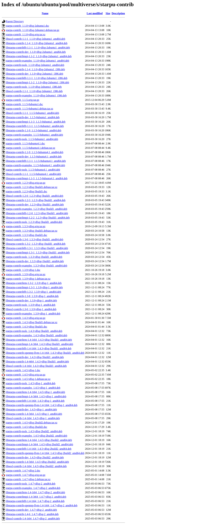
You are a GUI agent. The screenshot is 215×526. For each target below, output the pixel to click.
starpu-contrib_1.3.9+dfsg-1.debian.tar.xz (28, 278)
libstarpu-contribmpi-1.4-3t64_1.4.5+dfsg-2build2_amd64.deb (39, 444)
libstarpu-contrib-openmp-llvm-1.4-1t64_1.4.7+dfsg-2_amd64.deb (41, 505)
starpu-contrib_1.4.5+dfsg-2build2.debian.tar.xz (31, 422)
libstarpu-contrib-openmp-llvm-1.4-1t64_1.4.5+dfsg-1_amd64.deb (41, 405)
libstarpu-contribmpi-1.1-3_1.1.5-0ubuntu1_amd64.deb (36, 121)
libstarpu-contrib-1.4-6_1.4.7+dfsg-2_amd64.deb (32, 514)
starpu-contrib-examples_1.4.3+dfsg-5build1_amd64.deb (36, 335)
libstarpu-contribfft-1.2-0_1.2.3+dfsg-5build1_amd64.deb (37, 213)
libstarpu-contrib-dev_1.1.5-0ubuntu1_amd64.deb (33, 117)
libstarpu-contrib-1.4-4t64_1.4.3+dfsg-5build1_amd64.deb (37, 361)
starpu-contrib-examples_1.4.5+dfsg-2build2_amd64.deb (36, 435)
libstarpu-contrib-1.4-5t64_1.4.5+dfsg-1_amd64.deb (34, 413)
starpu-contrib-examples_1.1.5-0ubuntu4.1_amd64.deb (35, 165)
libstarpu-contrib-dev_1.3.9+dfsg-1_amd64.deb (31, 300)
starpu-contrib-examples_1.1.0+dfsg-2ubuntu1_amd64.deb (37, 60)
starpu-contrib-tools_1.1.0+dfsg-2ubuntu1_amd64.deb (35, 65)
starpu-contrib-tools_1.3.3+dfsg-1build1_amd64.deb (34, 256)
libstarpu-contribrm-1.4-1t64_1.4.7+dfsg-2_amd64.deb (35, 492)
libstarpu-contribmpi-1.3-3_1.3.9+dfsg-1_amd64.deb (34, 287)
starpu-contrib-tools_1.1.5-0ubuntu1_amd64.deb (32, 139)
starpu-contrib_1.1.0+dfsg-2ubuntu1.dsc (27, 25)
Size (108, 13)
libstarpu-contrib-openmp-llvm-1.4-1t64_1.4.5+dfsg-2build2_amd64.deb (45, 453)
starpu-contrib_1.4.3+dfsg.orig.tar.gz (25, 318)
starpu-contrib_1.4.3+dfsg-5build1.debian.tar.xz (31, 322)
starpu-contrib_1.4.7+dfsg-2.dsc (23, 470)
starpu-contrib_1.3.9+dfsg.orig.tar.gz (25, 274)
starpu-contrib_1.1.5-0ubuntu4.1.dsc (25, 143)
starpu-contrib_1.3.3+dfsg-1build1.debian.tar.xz (31, 230)
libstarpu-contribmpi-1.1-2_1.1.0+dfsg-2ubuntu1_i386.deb (37, 82)
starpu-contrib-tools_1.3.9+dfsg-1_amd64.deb (30, 304)
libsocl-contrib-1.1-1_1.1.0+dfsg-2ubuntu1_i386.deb (34, 91)
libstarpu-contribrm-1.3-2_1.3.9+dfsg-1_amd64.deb (34, 283)
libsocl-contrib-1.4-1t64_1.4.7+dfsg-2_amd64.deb (33, 518)
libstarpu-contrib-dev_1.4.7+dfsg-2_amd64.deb (31, 509)
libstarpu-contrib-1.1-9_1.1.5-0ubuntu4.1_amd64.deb (34, 152)
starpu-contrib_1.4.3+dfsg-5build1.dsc (26, 326)
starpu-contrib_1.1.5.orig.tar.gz (22, 99)
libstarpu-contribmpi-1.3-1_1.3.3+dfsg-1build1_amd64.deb (38, 252)
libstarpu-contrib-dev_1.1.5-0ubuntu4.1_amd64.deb (34, 156)
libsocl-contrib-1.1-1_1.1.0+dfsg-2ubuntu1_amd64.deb (35, 38)
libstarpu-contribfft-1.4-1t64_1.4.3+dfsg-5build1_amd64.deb (38, 348)
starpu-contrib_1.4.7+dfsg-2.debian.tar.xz (28, 479)
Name (45, 13)
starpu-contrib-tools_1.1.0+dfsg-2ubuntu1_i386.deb (34, 86)
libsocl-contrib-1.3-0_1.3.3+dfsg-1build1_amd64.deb (34, 239)
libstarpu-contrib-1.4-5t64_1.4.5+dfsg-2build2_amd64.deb (37, 461)
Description (118, 13)
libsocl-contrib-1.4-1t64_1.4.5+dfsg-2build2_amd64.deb (36, 466)
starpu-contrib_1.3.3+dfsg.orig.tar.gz (25, 226)
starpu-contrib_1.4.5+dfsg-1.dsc (23, 370)
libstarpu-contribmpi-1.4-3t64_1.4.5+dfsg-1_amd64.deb (36, 396)
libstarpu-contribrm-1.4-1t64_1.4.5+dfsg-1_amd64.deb (35, 392)
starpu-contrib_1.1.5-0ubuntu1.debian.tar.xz (29, 108)
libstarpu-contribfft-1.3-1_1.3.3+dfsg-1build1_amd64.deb (37, 248)
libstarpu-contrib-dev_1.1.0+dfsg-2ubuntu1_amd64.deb (36, 51)
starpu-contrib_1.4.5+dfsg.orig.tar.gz (25, 374)
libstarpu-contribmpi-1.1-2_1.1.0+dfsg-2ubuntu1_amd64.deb (39, 56)
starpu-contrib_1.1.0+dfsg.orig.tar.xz (25, 34)
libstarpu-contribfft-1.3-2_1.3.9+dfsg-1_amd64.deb (33, 291)
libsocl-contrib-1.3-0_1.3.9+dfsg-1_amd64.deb (31, 309)
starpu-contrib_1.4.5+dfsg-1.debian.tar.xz (28, 379)
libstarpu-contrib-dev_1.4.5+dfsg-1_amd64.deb (31, 409)
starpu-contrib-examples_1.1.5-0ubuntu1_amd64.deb (34, 134)
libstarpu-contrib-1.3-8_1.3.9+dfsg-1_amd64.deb (32, 296)
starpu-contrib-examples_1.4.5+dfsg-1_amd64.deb (33, 387)
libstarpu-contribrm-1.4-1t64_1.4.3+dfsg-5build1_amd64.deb (39, 339)
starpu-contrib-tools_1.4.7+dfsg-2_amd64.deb (30, 483)
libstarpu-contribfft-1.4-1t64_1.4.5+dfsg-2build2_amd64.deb (38, 448)
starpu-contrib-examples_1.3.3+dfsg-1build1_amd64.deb (36, 265)
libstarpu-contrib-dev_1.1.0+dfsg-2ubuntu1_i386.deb (34, 73)
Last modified (95, 13)
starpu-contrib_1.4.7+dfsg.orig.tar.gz (25, 475)
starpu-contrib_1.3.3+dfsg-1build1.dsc (26, 235)
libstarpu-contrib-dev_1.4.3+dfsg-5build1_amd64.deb (35, 357)
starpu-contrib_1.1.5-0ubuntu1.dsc (24, 104)
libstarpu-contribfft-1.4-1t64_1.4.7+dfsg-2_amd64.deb (35, 501)
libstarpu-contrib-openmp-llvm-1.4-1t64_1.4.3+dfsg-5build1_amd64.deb (45, 352)
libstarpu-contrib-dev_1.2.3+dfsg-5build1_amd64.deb (35, 204)
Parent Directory (15, 21)
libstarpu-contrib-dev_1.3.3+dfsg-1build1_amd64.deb (35, 261)
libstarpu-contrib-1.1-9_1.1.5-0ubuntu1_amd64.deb (33, 130)
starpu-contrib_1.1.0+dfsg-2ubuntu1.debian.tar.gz (32, 30)
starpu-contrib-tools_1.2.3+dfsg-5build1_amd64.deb (34, 222)
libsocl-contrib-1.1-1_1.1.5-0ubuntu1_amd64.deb (32, 113)
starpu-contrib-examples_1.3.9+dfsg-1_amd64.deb (33, 313)
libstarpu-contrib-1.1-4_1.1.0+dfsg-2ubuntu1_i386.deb (35, 69)
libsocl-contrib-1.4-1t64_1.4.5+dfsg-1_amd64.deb (33, 418)
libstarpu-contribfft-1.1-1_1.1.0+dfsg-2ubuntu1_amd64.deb (38, 47)
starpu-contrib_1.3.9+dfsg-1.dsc (23, 270)
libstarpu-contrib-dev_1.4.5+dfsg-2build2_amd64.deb (35, 457)
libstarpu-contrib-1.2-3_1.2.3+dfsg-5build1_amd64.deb (36, 200)
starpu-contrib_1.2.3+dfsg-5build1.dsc (26, 191)
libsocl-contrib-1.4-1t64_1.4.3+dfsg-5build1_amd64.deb (36, 365)
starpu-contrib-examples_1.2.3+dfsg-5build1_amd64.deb (36, 208)
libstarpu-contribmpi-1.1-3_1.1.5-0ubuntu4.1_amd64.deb (37, 178)
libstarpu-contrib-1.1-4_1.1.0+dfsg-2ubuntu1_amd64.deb (36, 43)
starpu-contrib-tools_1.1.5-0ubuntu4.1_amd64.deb (33, 169)
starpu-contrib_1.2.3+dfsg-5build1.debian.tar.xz (31, 187)
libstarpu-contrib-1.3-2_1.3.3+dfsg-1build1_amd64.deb (36, 243)
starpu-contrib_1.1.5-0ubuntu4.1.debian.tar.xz (30, 147)
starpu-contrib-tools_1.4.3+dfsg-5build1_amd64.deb (34, 331)
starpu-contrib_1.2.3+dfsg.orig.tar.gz (25, 182)
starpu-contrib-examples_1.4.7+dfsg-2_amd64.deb (33, 488)
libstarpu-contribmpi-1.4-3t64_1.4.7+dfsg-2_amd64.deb (36, 496)
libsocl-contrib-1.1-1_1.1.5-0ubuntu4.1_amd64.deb (33, 174)
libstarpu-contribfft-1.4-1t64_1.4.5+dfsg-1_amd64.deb (35, 400)
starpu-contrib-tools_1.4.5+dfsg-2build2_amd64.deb (34, 431)
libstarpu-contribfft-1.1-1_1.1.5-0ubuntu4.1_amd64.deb (36, 161)
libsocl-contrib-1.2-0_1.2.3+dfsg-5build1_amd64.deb (34, 195)
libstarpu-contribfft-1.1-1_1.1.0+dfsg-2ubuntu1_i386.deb (36, 78)
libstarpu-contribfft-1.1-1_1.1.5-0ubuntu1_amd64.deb (35, 126)
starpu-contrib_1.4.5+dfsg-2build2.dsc (26, 427)
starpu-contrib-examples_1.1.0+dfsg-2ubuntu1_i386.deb (36, 95)
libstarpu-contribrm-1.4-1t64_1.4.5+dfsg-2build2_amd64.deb (39, 440)
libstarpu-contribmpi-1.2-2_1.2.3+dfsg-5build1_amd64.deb (38, 217)
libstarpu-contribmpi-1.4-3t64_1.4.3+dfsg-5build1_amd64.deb (39, 344)
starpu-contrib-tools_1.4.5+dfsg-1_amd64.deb (30, 383)
